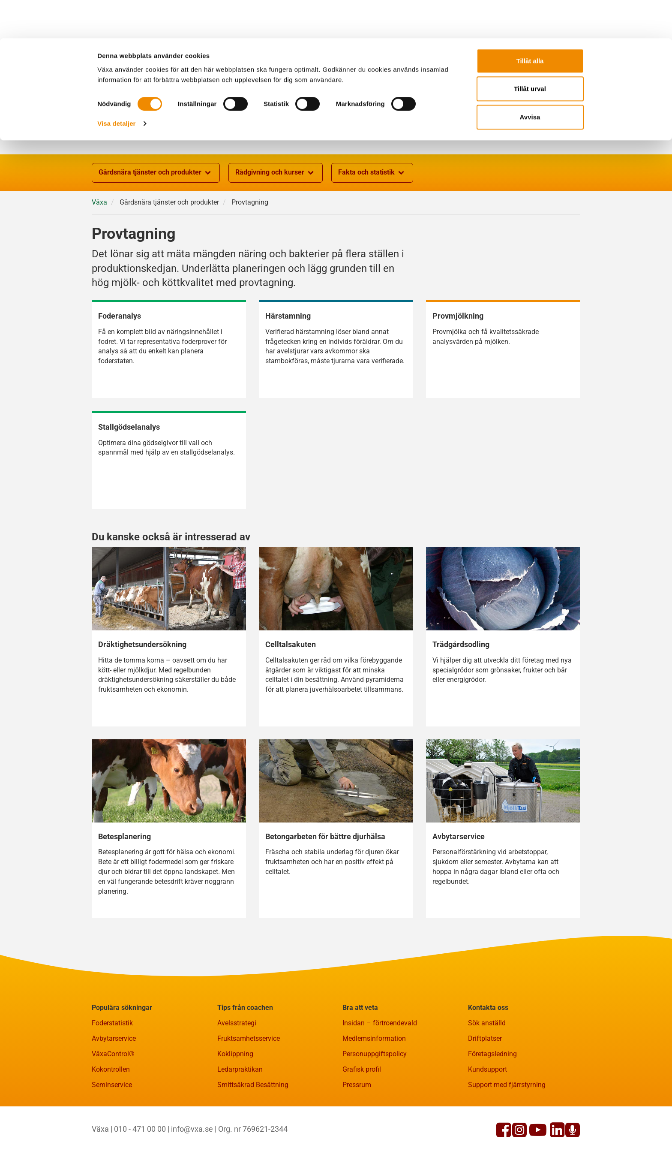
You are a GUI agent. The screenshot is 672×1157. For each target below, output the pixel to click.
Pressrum (356, 1085)
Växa (99, 202)
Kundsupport (487, 1069)
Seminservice (112, 1085)
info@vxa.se (192, 1128)
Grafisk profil (361, 1069)
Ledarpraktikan (240, 1069)
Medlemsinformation (374, 1038)
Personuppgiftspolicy (374, 1054)
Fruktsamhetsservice (248, 1038)
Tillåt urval (530, 50)
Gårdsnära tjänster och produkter (156, 173)
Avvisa (530, 78)
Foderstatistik (112, 1023)
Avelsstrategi (236, 1023)
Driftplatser (485, 1038)
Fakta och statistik (372, 173)
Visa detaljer (116, 85)
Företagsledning (492, 1054)
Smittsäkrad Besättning (252, 1085)
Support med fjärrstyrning (507, 1085)
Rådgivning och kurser (275, 173)
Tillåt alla (530, 22)
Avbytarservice (114, 1038)
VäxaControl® (113, 1054)
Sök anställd (487, 1023)
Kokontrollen (111, 1069)
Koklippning (235, 1054)
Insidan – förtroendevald (379, 1023)
